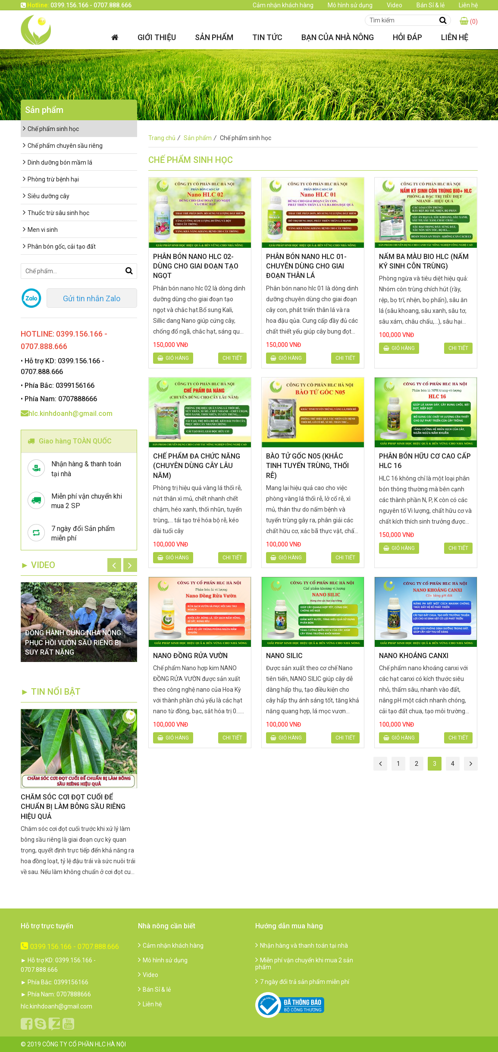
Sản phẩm (214, 37)
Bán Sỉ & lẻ (431, 5)
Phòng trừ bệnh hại (51, 179)
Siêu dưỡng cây (46, 196)
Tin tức (267, 37)
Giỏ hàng (173, 358)
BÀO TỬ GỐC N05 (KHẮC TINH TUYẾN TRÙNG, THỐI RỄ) (307, 466)
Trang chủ (165, 137)
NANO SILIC (284, 656)
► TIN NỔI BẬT (51, 692)
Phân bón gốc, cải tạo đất (59, 246)
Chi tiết (232, 358)
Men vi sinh (40, 229)
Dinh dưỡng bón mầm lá (57, 162)
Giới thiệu (157, 37)
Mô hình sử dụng (350, 5)
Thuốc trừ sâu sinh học (56, 212)
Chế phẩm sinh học (51, 128)
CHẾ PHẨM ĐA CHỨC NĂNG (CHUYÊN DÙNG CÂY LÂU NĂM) (196, 466)
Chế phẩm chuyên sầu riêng (63, 145)
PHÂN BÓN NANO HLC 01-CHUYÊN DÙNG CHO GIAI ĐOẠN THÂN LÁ (306, 266)
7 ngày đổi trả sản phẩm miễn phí (302, 981)
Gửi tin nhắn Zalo (91, 298)
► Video (38, 565)
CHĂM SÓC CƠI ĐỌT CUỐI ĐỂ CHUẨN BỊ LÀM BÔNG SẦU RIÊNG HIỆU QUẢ (73, 807)
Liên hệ (468, 5)
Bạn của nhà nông (337, 37)
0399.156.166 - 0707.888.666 (70, 947)
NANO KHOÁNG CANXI (413, 656)
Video (394, 5)
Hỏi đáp (407, 37)
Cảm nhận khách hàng (283, 5)
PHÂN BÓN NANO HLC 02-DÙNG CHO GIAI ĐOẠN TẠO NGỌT (195, 266)
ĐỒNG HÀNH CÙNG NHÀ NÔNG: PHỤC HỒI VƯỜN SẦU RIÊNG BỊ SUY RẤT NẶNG (74, 642)
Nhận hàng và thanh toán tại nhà (301, 945)
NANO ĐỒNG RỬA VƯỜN (190, 656)
